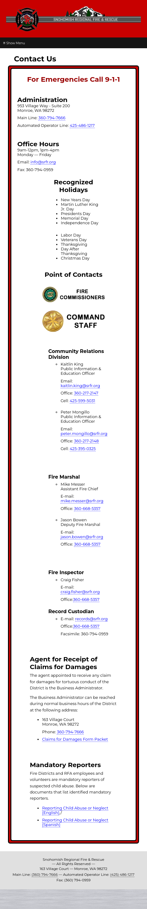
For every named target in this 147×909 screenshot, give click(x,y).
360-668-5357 (87, 508)
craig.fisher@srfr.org (80, 592)
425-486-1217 (82, 125)
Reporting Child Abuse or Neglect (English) (75, 810)
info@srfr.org (43, 162)
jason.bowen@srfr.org (81, 537)
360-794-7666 (51, 118)
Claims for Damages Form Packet (75, 739)
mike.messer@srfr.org (81, 501)
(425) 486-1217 (122, 874)
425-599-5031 (82, 400)
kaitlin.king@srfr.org (80, 385)
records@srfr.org (91, 619)
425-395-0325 (83, 448)
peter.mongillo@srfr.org (83, 433)
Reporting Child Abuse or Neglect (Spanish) (75, 822)
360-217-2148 (86, 441)
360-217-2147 (86, 393)
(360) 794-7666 (45, 874)
